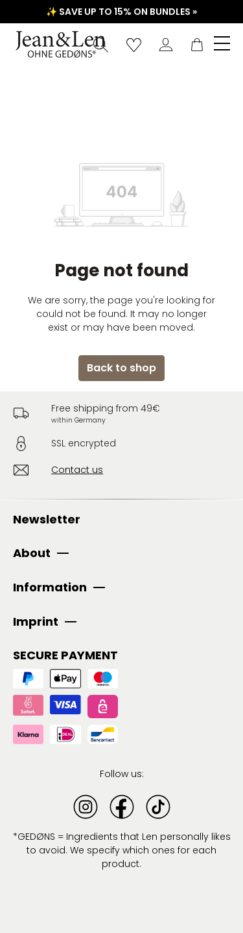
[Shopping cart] (197, 45)
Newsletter (46, 519)
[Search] (100, 45)
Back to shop (121, 367)
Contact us (77, 469)
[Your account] (165, 45)
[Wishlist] (133, 45)
